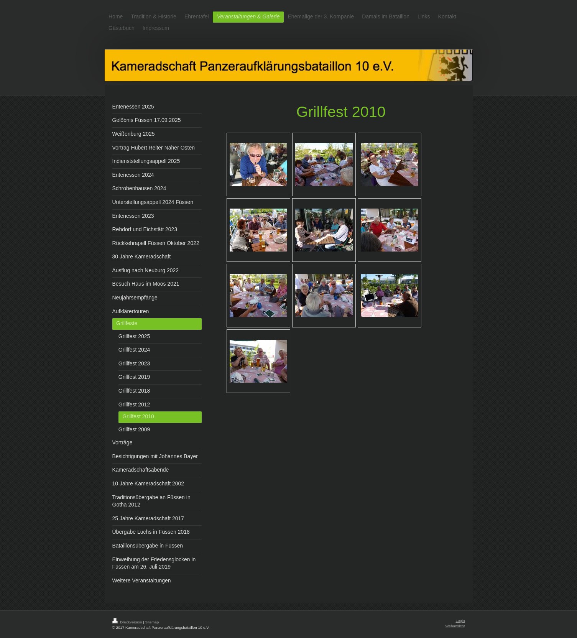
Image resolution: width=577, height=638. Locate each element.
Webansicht (455, 626)
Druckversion (127, 622)
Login (460, 620)
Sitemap (152, 622)
